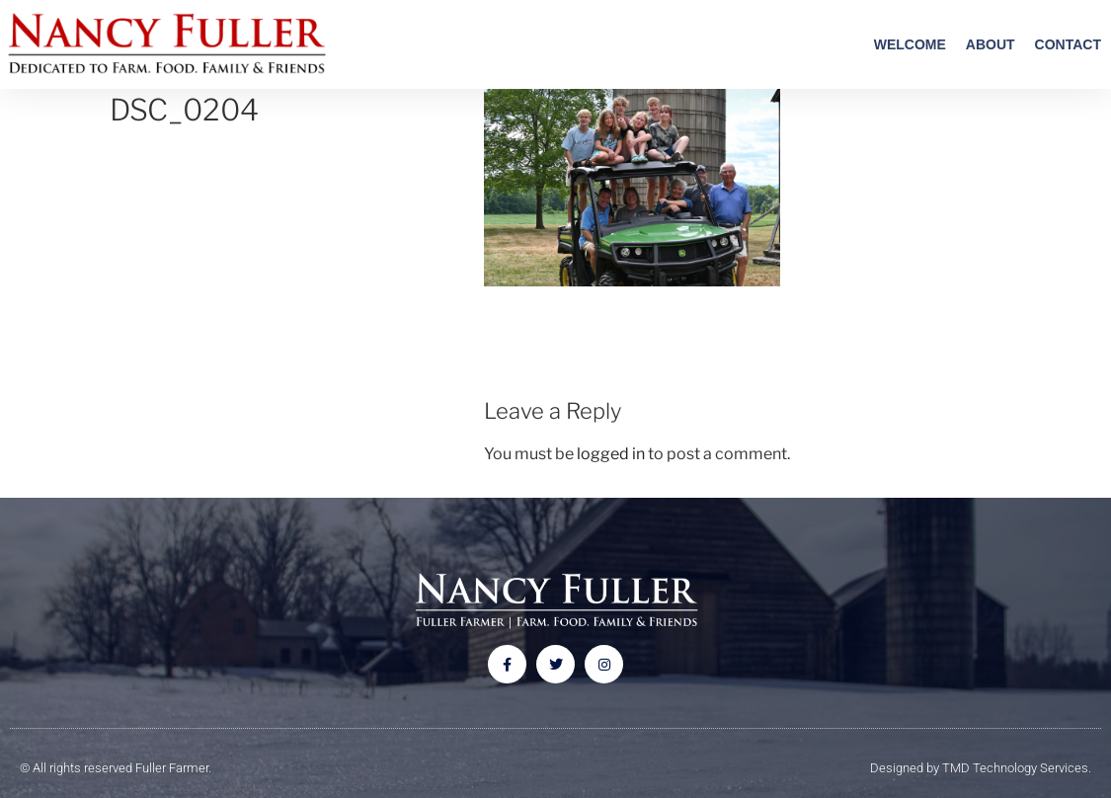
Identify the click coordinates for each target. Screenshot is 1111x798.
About (990, 44)
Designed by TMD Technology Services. (980, 767)
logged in (611, 453)
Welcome (910, 44)
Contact (1068, 44)
